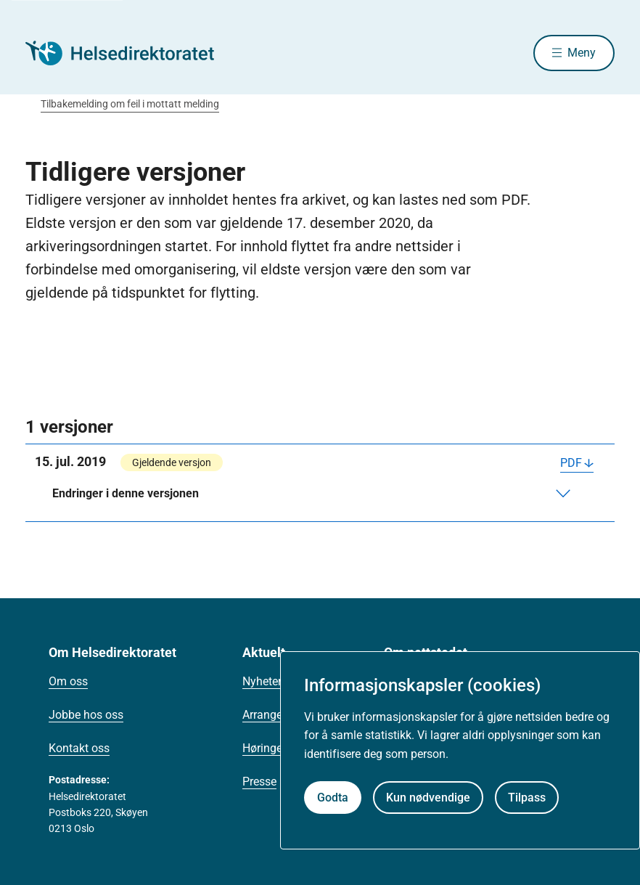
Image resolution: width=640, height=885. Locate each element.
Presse (259, 781)
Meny (581, 53)
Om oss (68, 681)
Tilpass (527, 797)
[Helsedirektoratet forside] (129, 53)
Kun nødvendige (428, 797)
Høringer (264, 748)
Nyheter (262, 681)
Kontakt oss (79, 748)
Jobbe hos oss (86, 715)
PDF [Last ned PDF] (571, 463)
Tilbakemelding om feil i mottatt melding (130, 104)
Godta (332, 797)
